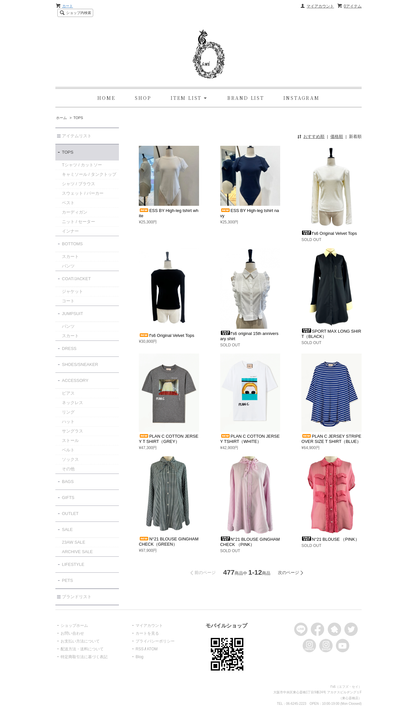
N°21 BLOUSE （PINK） (330, 539)
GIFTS (68, 497)
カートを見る (147, 633)
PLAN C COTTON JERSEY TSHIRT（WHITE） (250, 439)
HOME (106, 98)
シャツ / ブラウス (78, 183)
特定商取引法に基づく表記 (84, 657)
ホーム (61, 118)
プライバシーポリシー (155, 641)
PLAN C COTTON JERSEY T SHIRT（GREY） (168, 439)
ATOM (152, 649)
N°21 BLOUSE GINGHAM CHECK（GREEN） (168, 541)
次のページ (288, 572)
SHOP (143, 98)
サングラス (72, 431)
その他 (68, 468)
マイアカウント (320, 6)
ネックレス (72, 402)
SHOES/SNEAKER (80, 364)
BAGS (68, 481)
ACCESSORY (75, 380)
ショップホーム (74, 625)
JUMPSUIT (72, 313)
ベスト (68, 202)
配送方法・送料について (82, 649)
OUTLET (70, 513)
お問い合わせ (72, 633)
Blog (139, 657)
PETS (67, 580)
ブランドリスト (77, 596)
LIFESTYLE (73, 564)
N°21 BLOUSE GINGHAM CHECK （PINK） (250, 542)
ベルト (68, 449)
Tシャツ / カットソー (82, 164)
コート (68, 300)
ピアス (68, 393)
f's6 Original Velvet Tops (329, 233)
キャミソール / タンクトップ (89, 174)
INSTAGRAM (301, 98)
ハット (68, 421)
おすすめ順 (313, 136)
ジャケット (72, 291)
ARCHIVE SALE (77, 551)
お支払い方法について (80, 641)
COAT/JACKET (76, 278)
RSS (140, 649)
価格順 (336, 136)
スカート (70, 256)
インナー (70, 231)
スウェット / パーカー (83, 193)
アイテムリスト (77, 135)
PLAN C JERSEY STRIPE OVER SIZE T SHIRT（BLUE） (331, 439)
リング (68, 412)
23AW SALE (73, 542)
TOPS (78, 118)
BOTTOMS (72, 243)
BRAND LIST (245, 98)
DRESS (69, 348)
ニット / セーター (78, 221)
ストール (70, 440)
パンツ (68, 266)
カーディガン (74, 212)
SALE (67, 529)
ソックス (70, 459)
